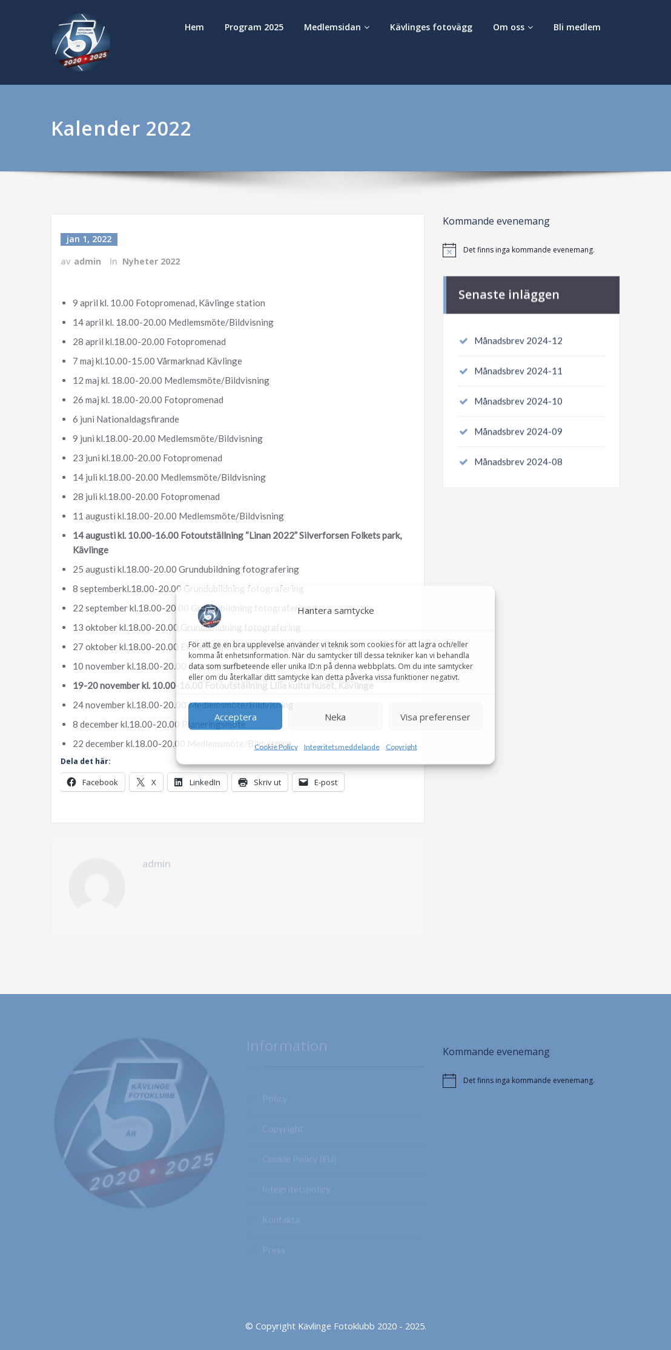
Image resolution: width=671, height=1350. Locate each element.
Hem (194, 27)
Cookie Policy (276, 746)
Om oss (513, 27)
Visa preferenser (435, 716)
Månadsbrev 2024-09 (518, 428)
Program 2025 (254, 27)
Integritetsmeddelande (342, 746)
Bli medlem (577, 27)
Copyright (401, 746)
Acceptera (235, 716)
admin (87, 260)
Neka (335, 716)
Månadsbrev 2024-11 (518, 367)
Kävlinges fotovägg (431, 27)
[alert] (531, 250)
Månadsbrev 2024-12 (518, 337)
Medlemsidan (336, 27)
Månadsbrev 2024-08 (518, 458)
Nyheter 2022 (151, 260)
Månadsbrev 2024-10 (518, 397)
